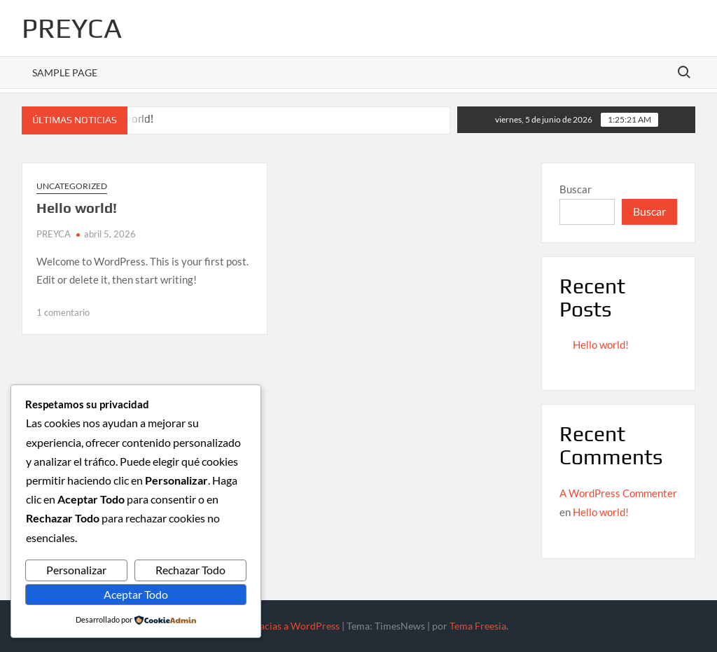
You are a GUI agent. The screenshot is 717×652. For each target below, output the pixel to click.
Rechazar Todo (190, 569)
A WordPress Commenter (618, 493)
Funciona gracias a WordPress (274, 626)
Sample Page (64, 72)
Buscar (575, 189)
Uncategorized (71, 186)
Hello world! (76, 208)
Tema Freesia (478, 626)
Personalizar (76, 569)
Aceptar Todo (136, 594)
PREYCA (72, 28)
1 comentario (63, 312)
